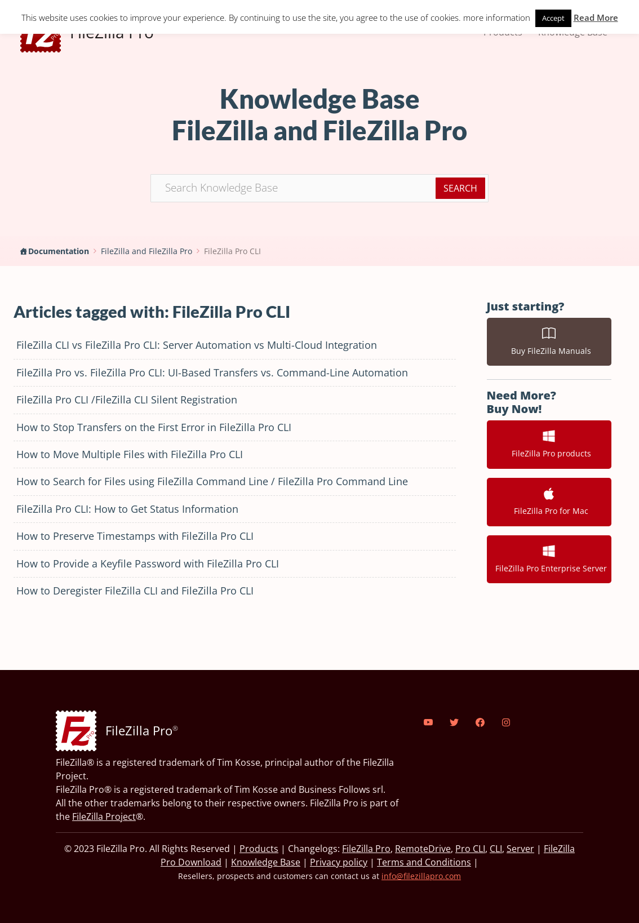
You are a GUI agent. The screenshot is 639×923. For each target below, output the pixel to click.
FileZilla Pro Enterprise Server (549, 559)
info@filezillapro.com (421, 876)
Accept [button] (553, 18)
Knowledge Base (265, 862)
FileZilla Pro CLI (232, 251)
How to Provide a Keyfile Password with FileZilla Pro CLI (147, 563)
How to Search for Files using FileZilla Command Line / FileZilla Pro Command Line (212, 481)
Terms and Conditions (424, 862)
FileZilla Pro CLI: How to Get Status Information (127, 509)
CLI (496, 848)
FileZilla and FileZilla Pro (146, 251)
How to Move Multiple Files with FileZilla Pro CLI (129, 454)
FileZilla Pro (366, 848)
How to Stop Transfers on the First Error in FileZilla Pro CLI (153, 427)
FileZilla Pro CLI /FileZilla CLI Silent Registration (126, 399)
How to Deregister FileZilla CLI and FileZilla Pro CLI (135, 590)
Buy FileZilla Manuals (549, 341)
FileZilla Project (104, 816)
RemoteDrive (423, 848)
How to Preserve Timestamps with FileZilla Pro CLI (135, 536)
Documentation (58, 251)
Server (520, 848)
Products (258, 848)
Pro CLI (470, 848)
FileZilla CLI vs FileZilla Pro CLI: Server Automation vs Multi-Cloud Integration (196, 345)
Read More (596, 17)
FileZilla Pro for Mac (548, 501)
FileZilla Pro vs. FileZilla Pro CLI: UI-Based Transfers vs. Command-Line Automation (212, 372)
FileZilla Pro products (549, 444)
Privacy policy (338, 862)
